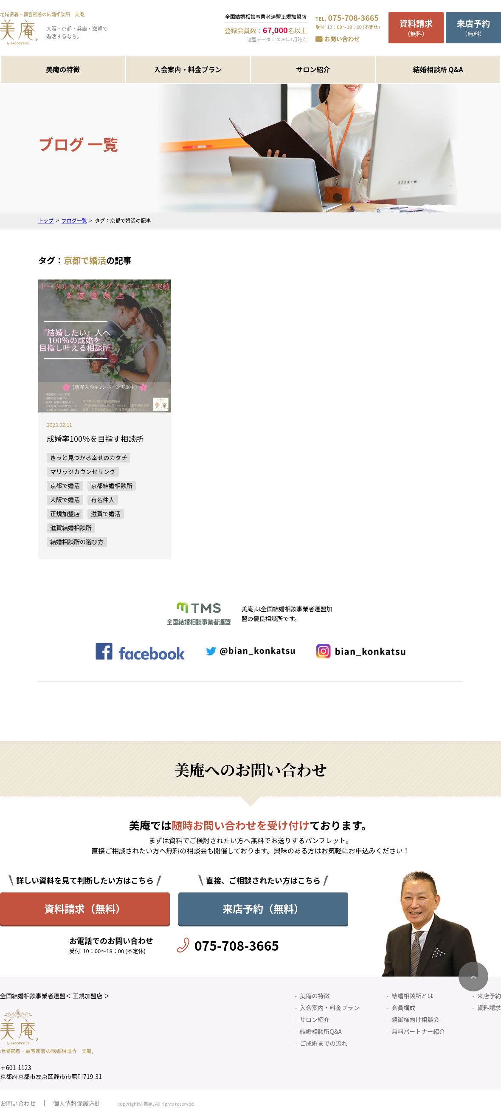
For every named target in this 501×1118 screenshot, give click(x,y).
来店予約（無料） (263, 908)
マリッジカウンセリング (82, 471)
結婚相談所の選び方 (77, 541)
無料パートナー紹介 (418, 1031)
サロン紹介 (313, 69)
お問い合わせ (342, 38)
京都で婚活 (65, 485)
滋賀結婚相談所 (71, 527)
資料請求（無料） (85, 908)
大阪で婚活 (65, 499)
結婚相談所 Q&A (438, 69)
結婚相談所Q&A (320, 1031)
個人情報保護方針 (77, 1103)
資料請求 (489, 1007)
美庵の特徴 (63, 69)
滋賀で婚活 (106, 513)
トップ (45, 220)
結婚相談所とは (412, 995)
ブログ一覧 (74, 220)
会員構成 (403, 1007)
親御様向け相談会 (415, 1019)
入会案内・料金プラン (188, 69)
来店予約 (489, 995)
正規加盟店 (65, 513)
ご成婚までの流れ (323, 1043)
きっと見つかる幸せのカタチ (88, 457)
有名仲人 (103, 499)
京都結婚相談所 (111, 485)
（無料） (416, 27)
